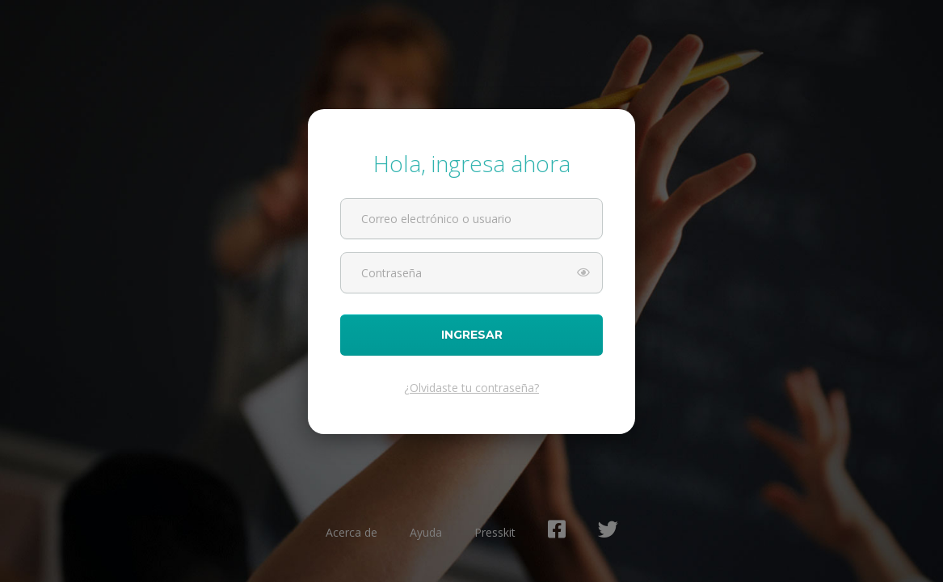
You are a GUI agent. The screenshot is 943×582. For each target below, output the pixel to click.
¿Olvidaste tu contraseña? (471, 387)
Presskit (495, 532)
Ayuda (426, 532)
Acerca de (351, 532)
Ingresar (471, 335)
